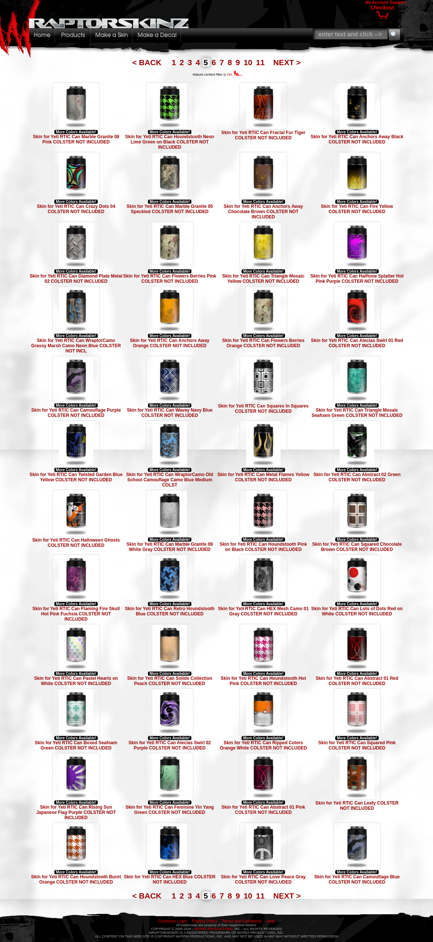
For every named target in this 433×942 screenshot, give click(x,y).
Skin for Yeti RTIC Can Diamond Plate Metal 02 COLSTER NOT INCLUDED (76, 278)
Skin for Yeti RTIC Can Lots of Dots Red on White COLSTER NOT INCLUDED (357, 611)
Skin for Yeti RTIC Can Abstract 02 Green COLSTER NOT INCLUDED (357, 477)
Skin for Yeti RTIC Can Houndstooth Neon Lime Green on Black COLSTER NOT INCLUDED (169, 142)
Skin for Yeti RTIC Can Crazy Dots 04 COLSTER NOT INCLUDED (76, 209)
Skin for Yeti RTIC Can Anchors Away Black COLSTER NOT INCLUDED (357, 139)
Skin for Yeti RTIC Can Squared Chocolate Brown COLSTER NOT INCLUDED (357, 547)
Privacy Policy (204, 921)
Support (397, 2)
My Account (376, 2)
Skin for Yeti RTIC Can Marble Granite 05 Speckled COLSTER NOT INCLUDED (170, 209)
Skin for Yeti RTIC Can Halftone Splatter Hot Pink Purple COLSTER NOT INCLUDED (356, 278)
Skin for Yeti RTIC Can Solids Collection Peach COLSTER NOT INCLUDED (169, 681)
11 (261, 62)
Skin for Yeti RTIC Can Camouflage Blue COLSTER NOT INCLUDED (357, 879)
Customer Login (172, 921)
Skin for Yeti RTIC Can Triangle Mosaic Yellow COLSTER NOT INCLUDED (263, 278)
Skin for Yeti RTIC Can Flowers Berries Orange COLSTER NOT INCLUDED (263, 343)
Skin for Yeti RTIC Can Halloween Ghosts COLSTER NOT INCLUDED (76, 542)
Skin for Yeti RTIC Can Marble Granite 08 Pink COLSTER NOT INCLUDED (76, 139)
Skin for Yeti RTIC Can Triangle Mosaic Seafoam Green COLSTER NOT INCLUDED (357, 413)
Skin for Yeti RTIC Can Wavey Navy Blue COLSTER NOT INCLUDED (170, 413)
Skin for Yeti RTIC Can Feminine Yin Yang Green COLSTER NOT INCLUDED (169, 810)
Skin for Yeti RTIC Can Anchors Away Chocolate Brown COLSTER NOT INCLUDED (263, 211)
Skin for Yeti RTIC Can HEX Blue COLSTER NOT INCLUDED (169, 879)
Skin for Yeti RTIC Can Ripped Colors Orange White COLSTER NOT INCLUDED (263, 745)
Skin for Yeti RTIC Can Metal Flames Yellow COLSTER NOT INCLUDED (263, 477)
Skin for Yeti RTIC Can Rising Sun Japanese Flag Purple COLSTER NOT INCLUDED (76, 812)
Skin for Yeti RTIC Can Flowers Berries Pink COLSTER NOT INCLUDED (169, 278)
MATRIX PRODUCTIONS (213, 929)
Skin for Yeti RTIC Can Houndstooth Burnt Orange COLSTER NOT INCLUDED (76, 879)
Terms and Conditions (242, 921)
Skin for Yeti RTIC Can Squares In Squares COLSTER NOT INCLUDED (263, 408)
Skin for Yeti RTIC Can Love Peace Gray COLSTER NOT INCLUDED (263, 879)
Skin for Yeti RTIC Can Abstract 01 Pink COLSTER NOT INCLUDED (263, 810)
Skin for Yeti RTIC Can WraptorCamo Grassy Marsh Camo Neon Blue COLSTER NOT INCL (76, 346)
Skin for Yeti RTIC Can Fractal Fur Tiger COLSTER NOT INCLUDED (263, 135)
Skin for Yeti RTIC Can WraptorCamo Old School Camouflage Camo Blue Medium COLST (169, 480)
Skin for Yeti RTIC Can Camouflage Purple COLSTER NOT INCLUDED (76, 413)
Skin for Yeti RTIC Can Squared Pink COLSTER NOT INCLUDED (357, 745)
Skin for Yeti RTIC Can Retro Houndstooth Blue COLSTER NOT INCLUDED (169, 611)
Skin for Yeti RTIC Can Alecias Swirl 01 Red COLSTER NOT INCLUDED (357, 343)
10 (248, 62)
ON (234, 74)
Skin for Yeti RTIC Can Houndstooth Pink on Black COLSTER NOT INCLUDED (263, 547)
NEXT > (287, 62)
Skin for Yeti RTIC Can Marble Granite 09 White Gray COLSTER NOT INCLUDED (170, 547)
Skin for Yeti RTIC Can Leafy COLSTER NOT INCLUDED (357, 805)
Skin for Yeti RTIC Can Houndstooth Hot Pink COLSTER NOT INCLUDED (263, 681)
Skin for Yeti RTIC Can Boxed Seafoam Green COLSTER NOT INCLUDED (76, 745)
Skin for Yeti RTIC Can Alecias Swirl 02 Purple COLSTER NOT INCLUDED (169, 745)
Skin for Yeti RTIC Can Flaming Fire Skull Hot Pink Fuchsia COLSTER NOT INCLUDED (75, 614)
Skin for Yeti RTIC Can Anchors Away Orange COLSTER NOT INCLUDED (169, 343)
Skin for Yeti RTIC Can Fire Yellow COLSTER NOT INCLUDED (357, 209)
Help (270, 921)
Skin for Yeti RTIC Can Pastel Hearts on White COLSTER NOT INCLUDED (76, 681)
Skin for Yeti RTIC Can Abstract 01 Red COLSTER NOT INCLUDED (357, 681)
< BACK (148, 62)
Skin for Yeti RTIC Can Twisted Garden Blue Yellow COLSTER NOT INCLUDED (76, 477)
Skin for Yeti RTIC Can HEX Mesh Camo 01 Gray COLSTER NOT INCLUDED (263, 611)
